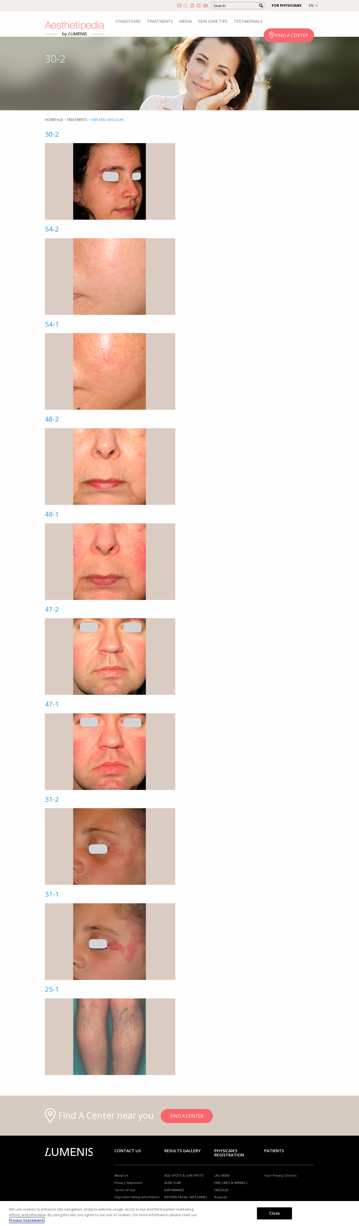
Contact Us (127, 1150)
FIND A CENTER (291, 35)
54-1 (52, 324)
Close (274, 1213)
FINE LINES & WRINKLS (231, 1183)
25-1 (52, 989)
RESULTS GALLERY (182, 1150)
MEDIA (185, 21)
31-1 (52, 894)
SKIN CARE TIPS (212, 21)
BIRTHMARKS (174, 1190)
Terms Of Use (124, 1190)
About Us (121, 1175)
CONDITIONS (128, 21)
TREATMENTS (160, 21)
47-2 (52, 609)
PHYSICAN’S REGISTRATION (229, 1153)
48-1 (52, 514)
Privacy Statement (128, 1183)
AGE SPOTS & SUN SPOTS (184, 1175)
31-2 (52, 799)
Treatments (77, 119)
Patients (274, 1150)
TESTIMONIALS (248, 21)
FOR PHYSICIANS (287, 5)
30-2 (52, 134)
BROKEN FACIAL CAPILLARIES (185, 1197)
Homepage (54, 119)
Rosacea (220, 1197)
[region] (179, 1213)
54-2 (52, 228)
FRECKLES (221, 1190)
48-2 (52, 418)
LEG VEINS (222, 1175)
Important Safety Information (137, 1197)
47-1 (52, 704)
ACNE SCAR (172, 1183)
